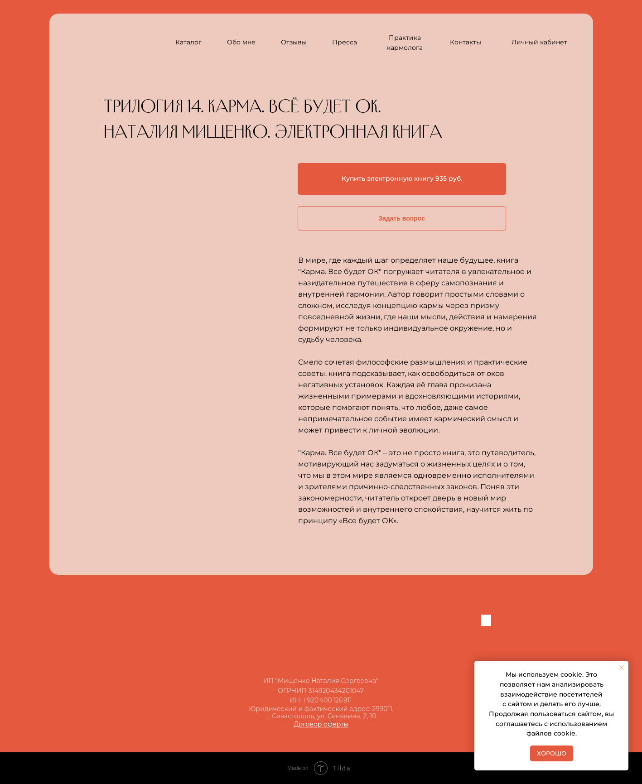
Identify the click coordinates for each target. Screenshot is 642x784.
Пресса (344, 42)
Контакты (465, 42)
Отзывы (294, 42)
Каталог (188, 42)
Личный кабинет (539, 42)
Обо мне (241, 42)
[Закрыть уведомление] (621, 667)
